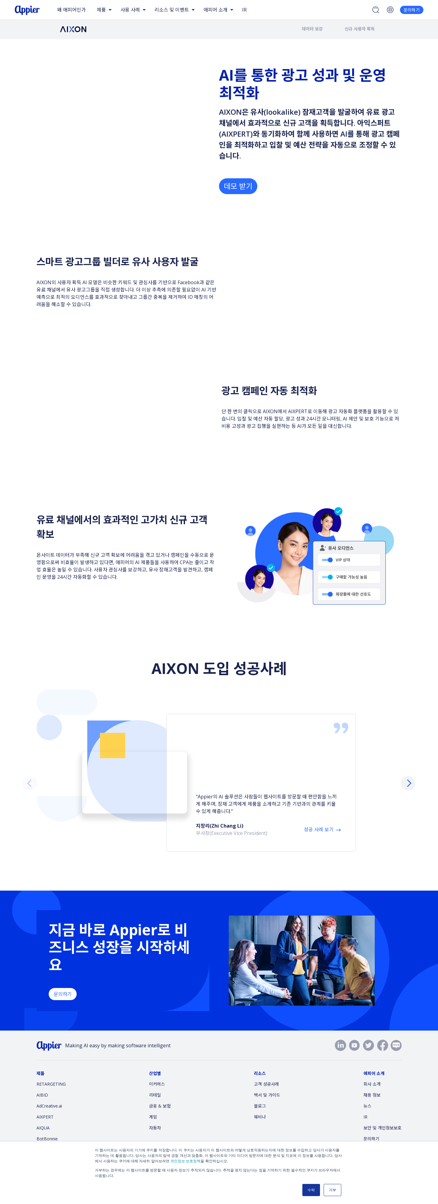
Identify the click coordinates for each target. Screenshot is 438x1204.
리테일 (155, 1083)
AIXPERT (45, 1105)
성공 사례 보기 (319, 796)
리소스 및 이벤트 (172, 9)
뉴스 (367, 1094)
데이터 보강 (312, 29)
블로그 (260, 1094)
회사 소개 (372, 1072)
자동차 (155, 1116)
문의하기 (412, 10)
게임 (153, 1105)
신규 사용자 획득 (360, 29)
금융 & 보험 (160, 1094)
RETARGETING (51, 1072)
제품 (101, 9)
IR (244, 9)
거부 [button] (332, 1190)
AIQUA (43, 1116)
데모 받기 (238, 185)
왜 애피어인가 (71, 9)
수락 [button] (311, 1190)
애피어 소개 (215, 9)
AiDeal (42, 1138)
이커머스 (157, 1072)
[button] (408, 777)
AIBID (42, 1083)
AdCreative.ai (49, 1094)
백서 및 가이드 (267, 1083)
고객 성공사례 (266, 1072)
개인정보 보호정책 (185, 1161)
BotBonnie (47, 1127)
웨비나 (260, 1105)
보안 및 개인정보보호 (382, 1116)
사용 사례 (130, 9)
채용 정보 (372, 1083)
